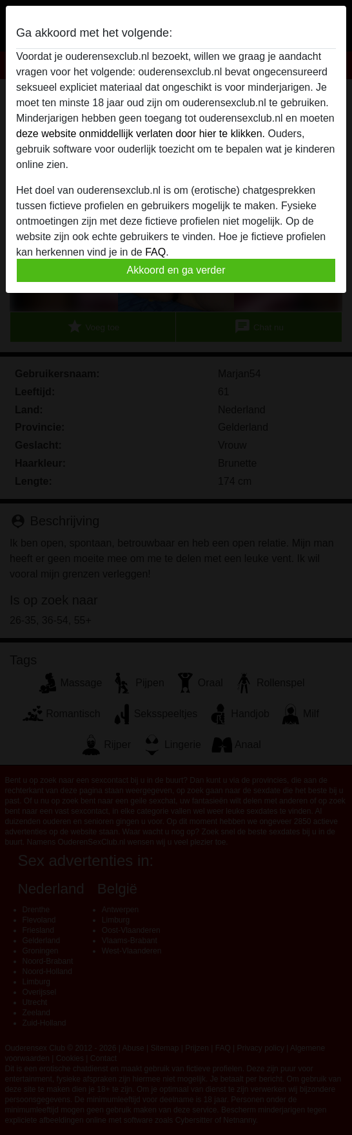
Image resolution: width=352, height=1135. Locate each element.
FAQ (155, 252)
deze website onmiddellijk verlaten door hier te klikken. (140, 133)
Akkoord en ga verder (176, 270)
